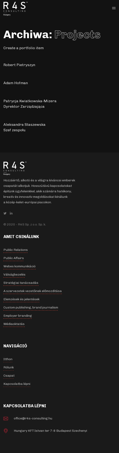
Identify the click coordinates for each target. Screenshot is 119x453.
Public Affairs (13, 258)
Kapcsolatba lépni (16, 384)
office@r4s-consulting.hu (33, 418)
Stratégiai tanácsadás (20, 283)
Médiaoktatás (14, 324)
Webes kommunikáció (19, 266)
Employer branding (17, 316)
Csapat (8, 376)
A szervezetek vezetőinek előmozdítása (32, 291)
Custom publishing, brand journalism (30, 307)
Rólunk (8, 367)
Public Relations (15, 250)
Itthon (7, 359)
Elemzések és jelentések (21, 299)
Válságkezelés (14, 274)
